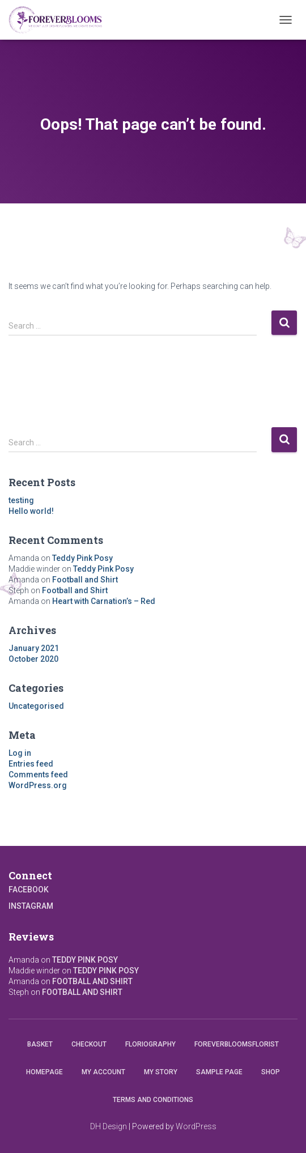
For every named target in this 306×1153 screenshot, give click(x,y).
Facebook (28, 889)
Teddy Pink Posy (82, 558)
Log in (19, 753)
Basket (40, 1044)
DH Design (108, 1126)
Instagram (30, 906)
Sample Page (219, 1072)
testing (21, 500)
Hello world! (31, 511)
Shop (270, 1072)
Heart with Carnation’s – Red (103, 601)
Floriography (150, 1044)
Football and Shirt (85, 579)
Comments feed (38, 774)
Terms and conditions (153, 1100)
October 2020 (33, 658)
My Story (160, 1072)
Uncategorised (36, 705)
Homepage (44, 1072)
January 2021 (33, 648)
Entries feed (30, 763)
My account (103, 1072)
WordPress (196, 1126)
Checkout (89, 1044)
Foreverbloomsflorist (236, 1044)
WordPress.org (37, 785)
